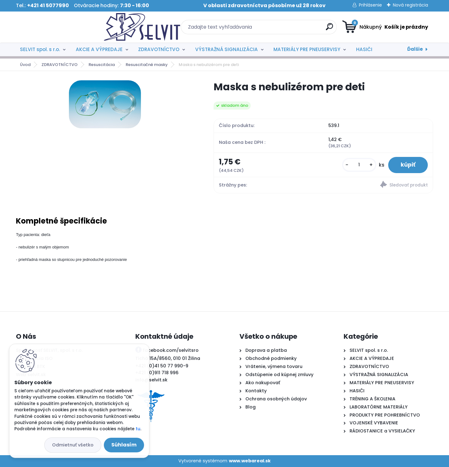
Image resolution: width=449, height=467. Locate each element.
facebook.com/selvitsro (171, 350)
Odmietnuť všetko (73, 445)
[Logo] (54, 27)
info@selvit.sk (151, 380)
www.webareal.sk (250, 461)
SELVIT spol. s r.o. (40, 49)
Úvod (25, 65)
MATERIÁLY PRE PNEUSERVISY (306, 49)
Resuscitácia (102, 65)
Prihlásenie (370, 5)
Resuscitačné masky (147, 65)
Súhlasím (124, 444)
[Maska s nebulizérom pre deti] (105, 104)
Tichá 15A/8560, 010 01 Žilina (167, 358)
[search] (285, 29)
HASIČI (364, 49)
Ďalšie (415, 49)
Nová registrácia (410, 5)
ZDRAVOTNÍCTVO (158, 49)
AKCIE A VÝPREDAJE (99, 49)
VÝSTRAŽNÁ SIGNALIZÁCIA (226, 49)
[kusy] (359, 165)
